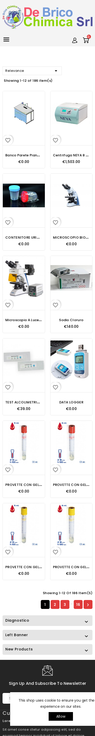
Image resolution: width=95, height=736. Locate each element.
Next (88, 605)
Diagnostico (17, 620)
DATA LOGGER (71, 402)
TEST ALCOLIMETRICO (24, 402)
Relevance (32, 71)
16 (78, 604)
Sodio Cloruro (71, 320)
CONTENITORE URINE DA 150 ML (32, 237)
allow (60, 716)
